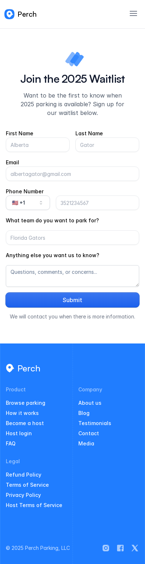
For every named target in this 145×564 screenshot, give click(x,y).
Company (90, 389)
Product (16, 389)
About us (90, 403)
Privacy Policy (23, 495)
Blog (84, 413)
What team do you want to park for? (52, 220)
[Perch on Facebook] (120, 548)
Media (86, 443)
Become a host (25, 423)
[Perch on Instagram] (106, 548)
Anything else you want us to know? (52, 255)
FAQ (11, 443)
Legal (13, 461)
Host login (19, 433)
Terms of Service (27, 485)
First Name (19, 133)
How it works (22, 413)
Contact (88, 433)
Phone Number (25, 191)
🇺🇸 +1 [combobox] (28, 202)
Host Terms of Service (34, 505)
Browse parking (25, 403)
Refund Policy (23, 475)
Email (12, 162)
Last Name (89, 133)
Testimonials (94, 423)
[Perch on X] (134, 548)
